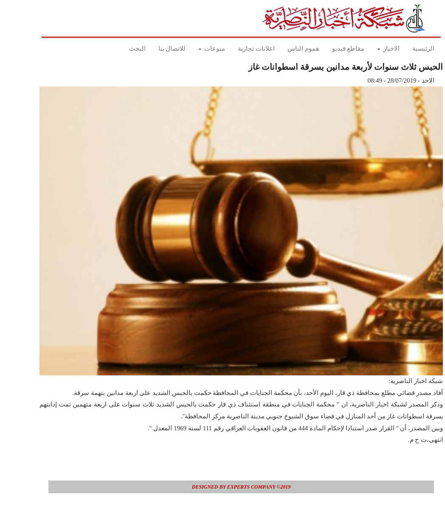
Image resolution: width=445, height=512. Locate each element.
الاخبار (369, 48)
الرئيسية (405, 48)
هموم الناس (285, 48)
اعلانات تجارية (237, 48)
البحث (118, 48)
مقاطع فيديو (329, 48)
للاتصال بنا (153, 48)
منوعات (193, 48)
